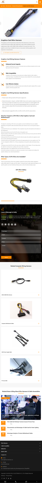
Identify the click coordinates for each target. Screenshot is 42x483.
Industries (3, 448)
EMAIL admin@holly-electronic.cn (7, 458)
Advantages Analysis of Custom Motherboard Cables (20, 433)
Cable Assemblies (5, 446)
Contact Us (3, 454)
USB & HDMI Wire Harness (21, 295)
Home (4, 6)
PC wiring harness (22, 104)
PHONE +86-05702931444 (5, 463)
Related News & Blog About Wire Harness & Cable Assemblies (21, 391)
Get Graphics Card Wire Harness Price (11, 52)
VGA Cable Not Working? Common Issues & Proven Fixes (21, 421)
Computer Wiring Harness (17, 6)
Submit (6, 257)
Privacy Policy (9, 475)
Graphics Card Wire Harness (28, 6)
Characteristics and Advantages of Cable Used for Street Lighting (23, 427)
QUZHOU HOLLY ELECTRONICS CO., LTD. (15, 473)
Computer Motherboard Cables (21, 323)
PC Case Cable (21, 380)
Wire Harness (8, 6)
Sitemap (3, 475)
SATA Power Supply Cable (21, 352)
